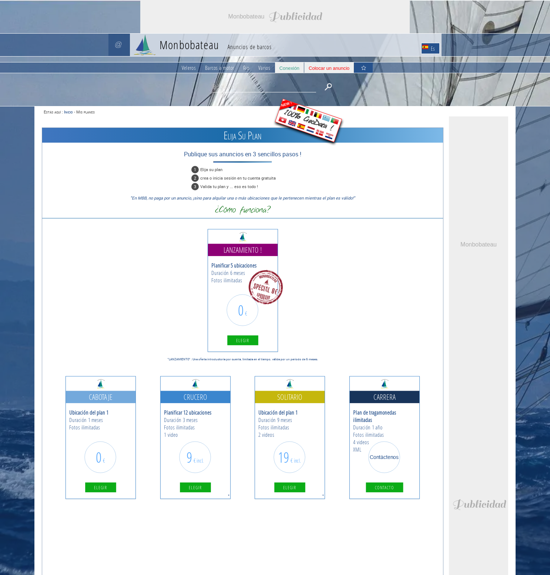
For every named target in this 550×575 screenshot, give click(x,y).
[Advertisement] (275, 16)
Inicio (68, 112)
